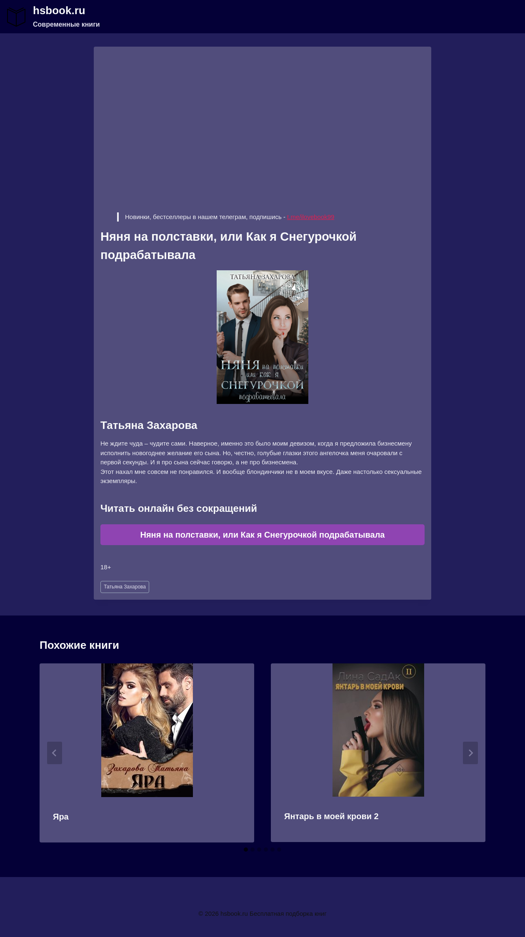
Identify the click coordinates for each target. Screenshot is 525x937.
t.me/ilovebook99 (310, 216)
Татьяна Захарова (125, 587)
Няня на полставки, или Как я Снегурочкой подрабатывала (262, 534)
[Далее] (470, 753)
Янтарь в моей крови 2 (331, 816)
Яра (61, 816)
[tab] (246, 849)
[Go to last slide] (54, 753)
